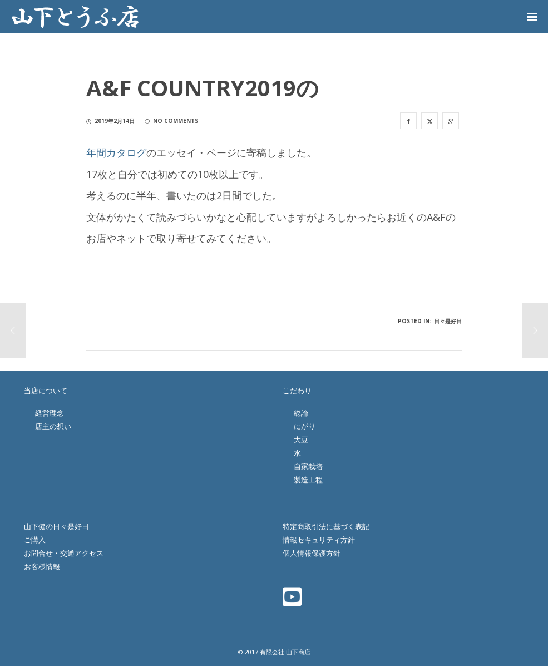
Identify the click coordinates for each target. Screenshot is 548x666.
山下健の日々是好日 (56, 526)
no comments (171, 121)
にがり (304, 426)
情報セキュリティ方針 (319, 540)
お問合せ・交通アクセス (63, 553)
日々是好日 (448, 321)
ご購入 (35, 540)
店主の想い (53, 426)
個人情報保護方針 (311, 553)
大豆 (301, 440)
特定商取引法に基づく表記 (326, 526)
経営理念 (49, 413)
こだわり (297, 391)
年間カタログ (116, 152)
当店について (45, 391)
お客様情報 (42, 566)
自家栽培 (308, 466)
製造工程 (308, 480)
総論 (301, 413)
